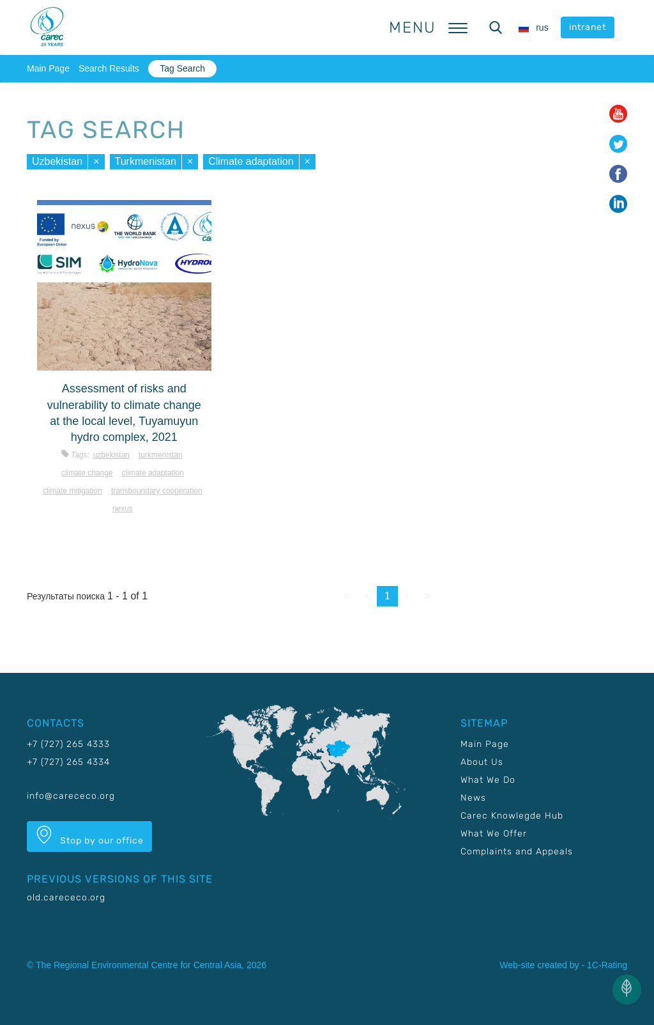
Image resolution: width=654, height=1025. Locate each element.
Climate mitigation (72, 490)
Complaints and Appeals (516, 851)
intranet (587, 27)
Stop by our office (89, 836)
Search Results (109, 68)
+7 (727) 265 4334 (68, 762)
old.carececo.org (66, 897)
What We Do (487, 780)
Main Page (48, 68)
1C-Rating (607, 965)
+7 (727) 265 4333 (68, 744)
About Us (481, 762)
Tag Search (182, 68)
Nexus (122, 508)
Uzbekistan (57, 161)
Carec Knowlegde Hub (511, 815)
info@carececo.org (71, 795)
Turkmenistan (145, 161)
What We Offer (493, 833)
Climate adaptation (250, 161)
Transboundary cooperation (156, 490)
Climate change (87, 472)
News (473, 797)
